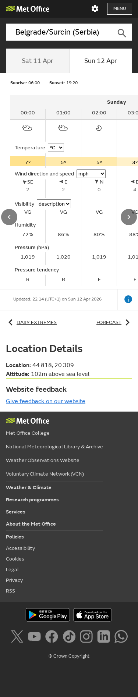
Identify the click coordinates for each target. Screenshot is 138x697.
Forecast (114, 322)
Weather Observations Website (42, 460)
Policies (15, 537)
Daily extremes (31, 322)
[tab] (37, 61)
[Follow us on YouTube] (36, 638)
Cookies (15, 559)
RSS (10, 591)
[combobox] (58, 32)
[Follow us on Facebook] (53, 638)
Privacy (14, 580)
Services (15, 512)
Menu (119, 8)
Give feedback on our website (45, 401)
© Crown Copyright (69, 656)
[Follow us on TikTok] (70, 638)
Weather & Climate (29, 487)
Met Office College (28, 433)
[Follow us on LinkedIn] (105, 638)
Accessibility (20, 548)
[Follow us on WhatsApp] (120, 638)
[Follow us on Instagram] (88, 638)
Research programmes (32, 500)
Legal (12, 569)
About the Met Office (31, 524)
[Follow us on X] (18, 638)
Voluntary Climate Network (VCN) (45, 474)
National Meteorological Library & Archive (54, 447)
